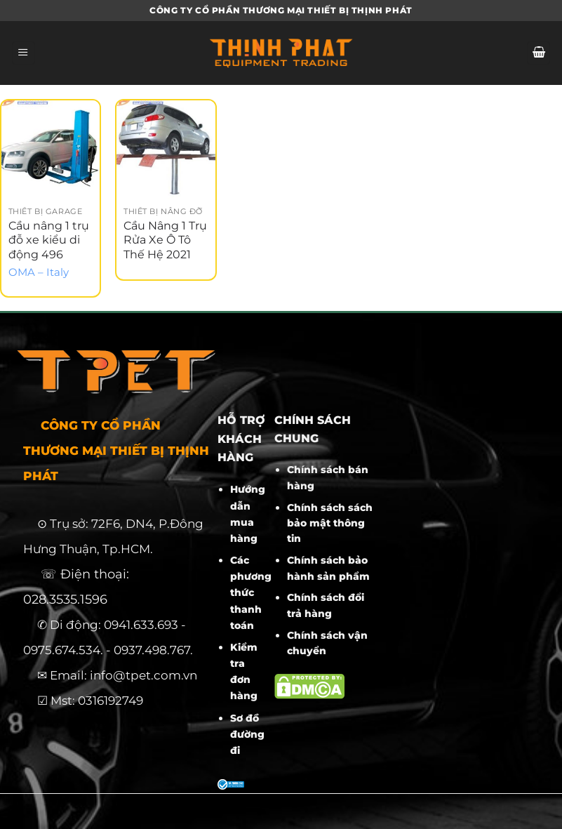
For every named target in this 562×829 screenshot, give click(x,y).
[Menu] (23, 53)
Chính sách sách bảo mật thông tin (330, 523)
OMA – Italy (38, 272)
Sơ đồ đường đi (247, 734)
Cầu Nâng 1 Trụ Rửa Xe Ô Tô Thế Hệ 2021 (165, 240)
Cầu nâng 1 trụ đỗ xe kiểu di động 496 (48, 240)
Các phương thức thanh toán (251, 592)
